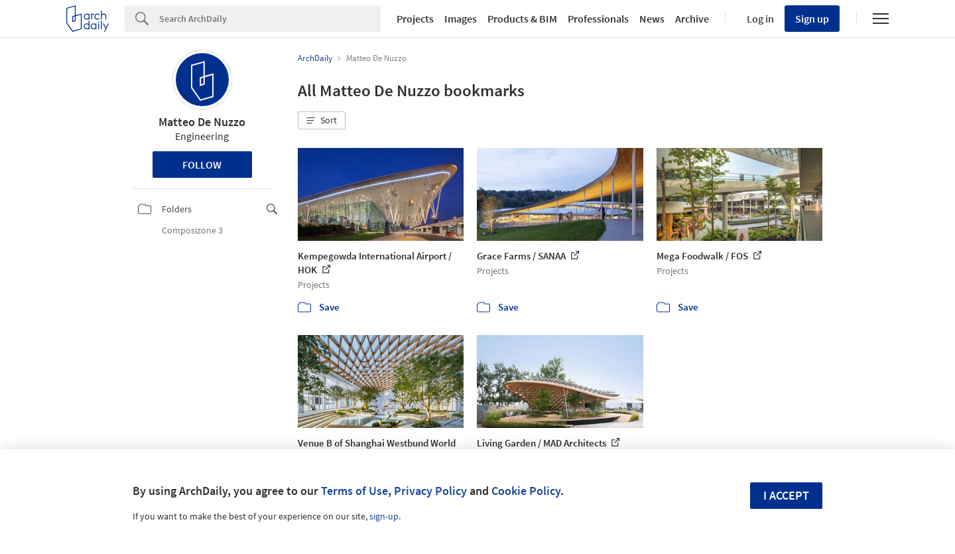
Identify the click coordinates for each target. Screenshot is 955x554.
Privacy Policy (430, 490)
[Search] (270, 18)
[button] (322, 120)
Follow (202, 164)
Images (460, 18)
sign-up (384, 516)
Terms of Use (354, 490)
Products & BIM (522, 18)
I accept (786, 495)
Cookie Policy (525, 490)
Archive (692, 18)
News (652, 18)
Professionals (598, 18)
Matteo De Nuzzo (202, 121)
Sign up (812, 18)
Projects (415, 18)
